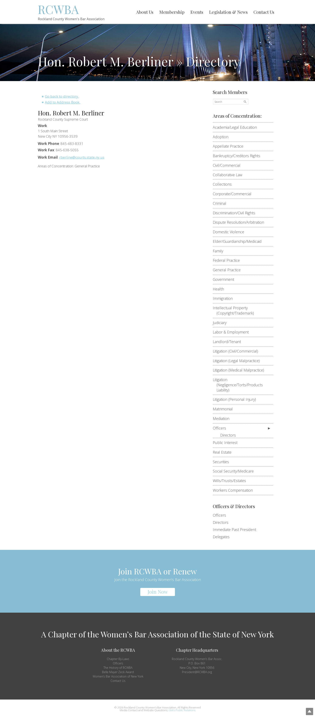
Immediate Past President (234, 529)
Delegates (221, 536)
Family (220, 250)
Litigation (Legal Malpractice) (238, 360)
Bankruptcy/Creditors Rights (238, 155)
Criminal (221, 203)
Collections (224, 184)
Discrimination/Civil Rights (236, 212)
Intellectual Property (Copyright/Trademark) (235, 310)
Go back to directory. (62, 96)
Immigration (225, 298)
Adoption (222, 136)
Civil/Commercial (228, 165)
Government (225, 279)
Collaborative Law (229, 174)
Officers (221, 428)
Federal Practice (228, 260)
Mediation (223, 418)
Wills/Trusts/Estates (231, 480)
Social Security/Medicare (235, 471)
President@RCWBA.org (197, 672)
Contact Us (118, 681)
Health (220, 288)
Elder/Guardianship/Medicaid (239, 241)
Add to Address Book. (62, 102)
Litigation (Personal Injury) (236, 399)
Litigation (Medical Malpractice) (240, 370)
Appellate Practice (230, 146)
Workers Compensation (235, 490)
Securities (223, 461)
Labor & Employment (233, 331)
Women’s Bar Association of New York (118, 676)
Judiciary (221, 322)
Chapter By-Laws (118, 659)
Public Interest (227, 442)
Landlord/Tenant (229, 341)
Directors (228, 435)
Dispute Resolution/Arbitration (240, 222)
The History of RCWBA (117, 668)
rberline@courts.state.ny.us (81, 157)
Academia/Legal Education (237, 127)
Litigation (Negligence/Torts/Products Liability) (240, 384)
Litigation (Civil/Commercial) (237, 351)
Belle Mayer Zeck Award (118, 672)
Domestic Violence (230, 231)
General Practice (229, 269)
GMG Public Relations (182, 710)
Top (305, 707)
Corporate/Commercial (234, 193)
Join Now (158, 591)
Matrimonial (225, 408)
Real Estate (224, 452)
